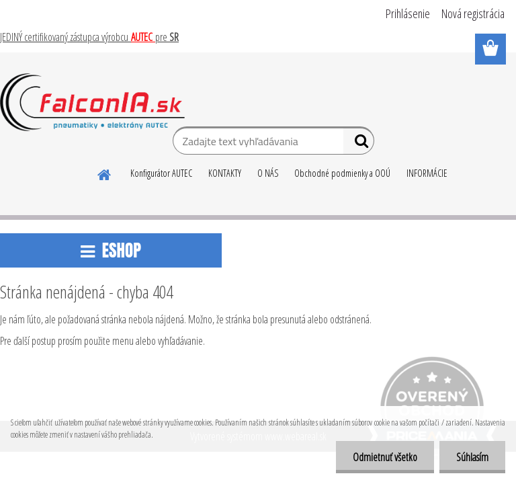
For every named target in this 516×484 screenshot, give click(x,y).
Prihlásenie (408, 13)
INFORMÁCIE (426, 173)
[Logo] (92, 102)
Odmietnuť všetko (385, 457)
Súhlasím (472, 457)
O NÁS (267, 173)
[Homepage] (105, 172)
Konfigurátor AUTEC (161, 173)
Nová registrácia (473, 13)
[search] (358, 143)
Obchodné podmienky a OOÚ (342, 173)
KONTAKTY (224, 173)
